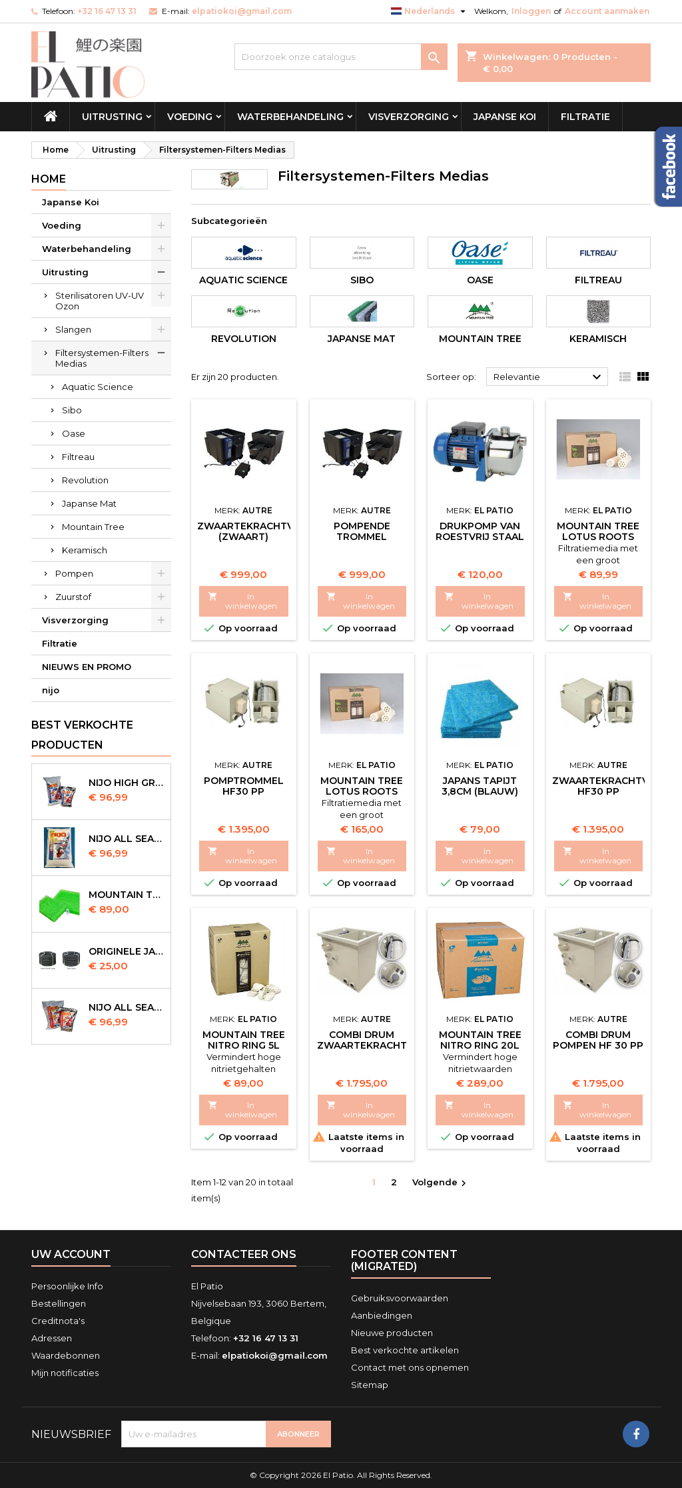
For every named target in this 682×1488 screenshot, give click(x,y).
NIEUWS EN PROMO (86, 666)
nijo (50, 690)
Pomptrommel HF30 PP (244, 786)
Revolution (85, 480)
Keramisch (84, 550)
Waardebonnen (65, 1355)
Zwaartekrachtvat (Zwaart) (251, 531)
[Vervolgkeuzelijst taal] (430, 11)
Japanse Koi (505, 117)
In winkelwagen (242, 601)
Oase (73, 433)
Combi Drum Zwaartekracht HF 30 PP (362, 1045)
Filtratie (585, 117)
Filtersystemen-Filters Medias (102, 358)
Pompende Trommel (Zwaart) (362, 536)
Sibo (72, 410)
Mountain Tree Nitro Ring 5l (243, 1040)
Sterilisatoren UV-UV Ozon (99, 300)
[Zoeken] (341, 56)
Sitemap (369, 1384)
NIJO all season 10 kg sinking (127, 838)
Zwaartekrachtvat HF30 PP (606, 786)
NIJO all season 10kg (127, 1007)
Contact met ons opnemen (410, 1367)
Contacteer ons (243, 1254)
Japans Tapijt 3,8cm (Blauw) (480, 786)
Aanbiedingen (381, 1315)
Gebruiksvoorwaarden (399, 1298)
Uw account (71, 1254)
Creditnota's (58, 1320)
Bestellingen (58, 1303)
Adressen (51, 1338)
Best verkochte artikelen (405, 1350)
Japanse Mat (89, 503)
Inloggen (531, 11)
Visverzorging (408, 117)
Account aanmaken (607, 11)
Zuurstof (73, 596)
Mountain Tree (93, 526)
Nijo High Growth (127, 782)
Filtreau (78, 456)
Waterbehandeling (290, 117)
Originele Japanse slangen (127, 951)
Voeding (189, 117)
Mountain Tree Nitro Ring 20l (480, 1040)
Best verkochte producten (82, 735)
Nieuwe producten (392, 1332)
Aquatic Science (97, 386)
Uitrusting (112, 117)
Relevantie (549, 377)
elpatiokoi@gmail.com (242, 11)
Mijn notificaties (65, 1372)
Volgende (441, 1183)
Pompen (74, 573)
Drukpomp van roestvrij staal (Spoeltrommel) (480, 536)
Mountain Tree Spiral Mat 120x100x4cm (127, 894)
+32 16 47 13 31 (107, 11)
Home (48, 179)
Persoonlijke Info (67, 1286)
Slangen (73, 329)
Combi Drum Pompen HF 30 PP (598, 1040)
